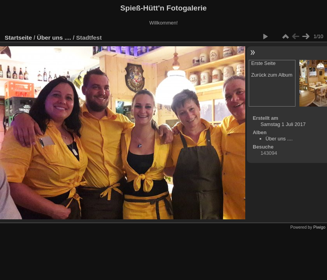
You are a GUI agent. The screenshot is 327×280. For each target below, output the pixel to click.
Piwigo (319, 227)
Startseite (18, 37)
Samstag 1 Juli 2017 (283, 124)
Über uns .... (54, 37)
